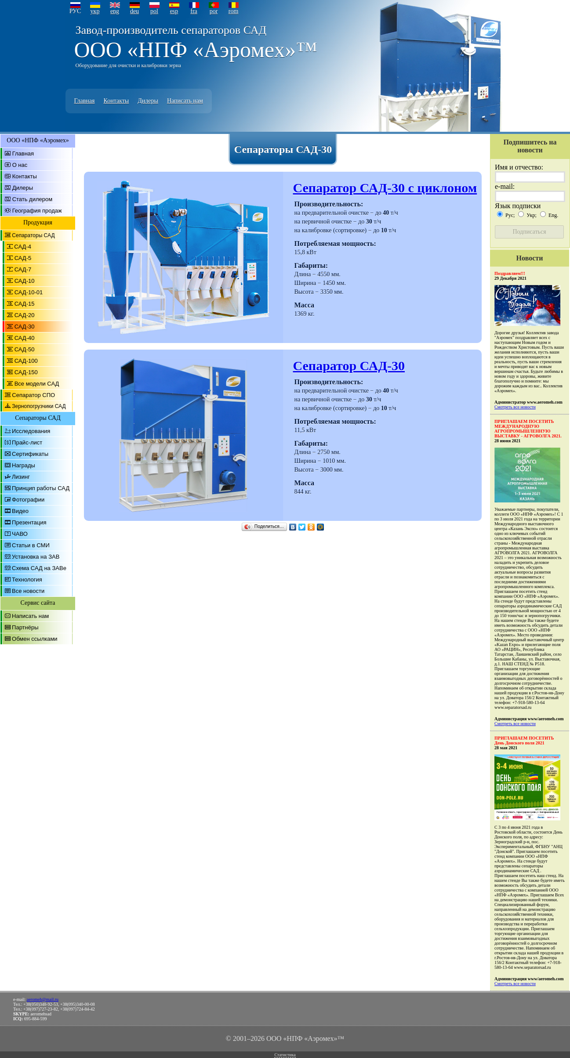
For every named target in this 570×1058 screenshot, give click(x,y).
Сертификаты (30, 454)
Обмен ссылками (35, 639)
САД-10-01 (29, 292)
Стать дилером (32, 199)
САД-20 (25, 315)
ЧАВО (20, 534)
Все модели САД (37, 383)
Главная (84, 100)
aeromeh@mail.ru (42, 999)
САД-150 (26, 372)
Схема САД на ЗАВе (39, 568)
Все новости (28, 591)
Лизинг (21, 476)
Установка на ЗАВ (35, 556)
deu (134, 11)
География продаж (37, 210)
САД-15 (25, 303)
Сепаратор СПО (33, 395)
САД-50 (25, 349)
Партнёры (25, 627)
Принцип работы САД (40, 488)
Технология (27, 579)
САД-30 (25, 326)
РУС (75, 11)
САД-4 (22, 246)
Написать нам (185, 100)
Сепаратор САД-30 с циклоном (385, 188)
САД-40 (25, 338)
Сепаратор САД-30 (349, 365)
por (214, 11)
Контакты (116, 100)
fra (193, 11)
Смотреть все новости (515, 406)
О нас (20, 165)
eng (114, 11)
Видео (20, 511)
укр (95, 11)
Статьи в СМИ (31, 545)
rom (234, 11)
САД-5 (23, 258)
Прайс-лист (27, 442)
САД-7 (23, 269)
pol (154, 11)
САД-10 (25, 281)
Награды (23, 465)
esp (174, 11)
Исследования (31, 431)
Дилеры (148, 100)
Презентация (29, 522)
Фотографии (28, 499)
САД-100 (26, 360)
